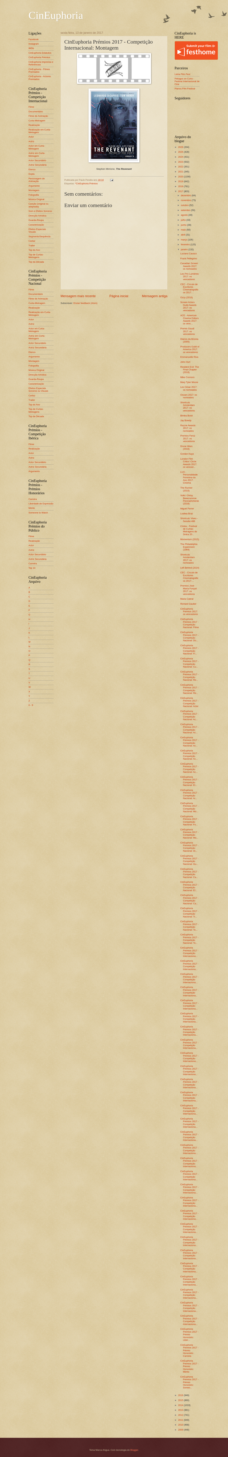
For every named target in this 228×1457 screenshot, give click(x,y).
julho (183, 220)
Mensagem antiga (154, 296)
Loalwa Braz (186, 513)
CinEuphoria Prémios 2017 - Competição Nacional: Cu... (189, 662)
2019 (181, 181)
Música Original (36, 199)
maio (183, 229)
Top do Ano (34, 250)
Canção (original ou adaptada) (38, 205)
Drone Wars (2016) (186, 447)
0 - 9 (30, 705)
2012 (181, 1415)
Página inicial (118, 296)
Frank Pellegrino (188, 258)
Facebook (33, 39)
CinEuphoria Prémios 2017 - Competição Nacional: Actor (189, 702)
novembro (186, 200)
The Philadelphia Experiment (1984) (188, 547)
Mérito (31, 508)
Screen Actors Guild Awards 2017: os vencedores (188, 306)
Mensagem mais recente (78, 296)
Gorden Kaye (187, 453)
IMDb (31, 48)
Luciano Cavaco (188, 253)
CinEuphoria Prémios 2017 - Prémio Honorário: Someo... (189, 1382)
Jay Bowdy (185, 420)
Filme (31, 107)
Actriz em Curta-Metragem (36, 154)
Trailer (31, 245)
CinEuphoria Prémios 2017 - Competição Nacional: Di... (189, 846)
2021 (181, 171)
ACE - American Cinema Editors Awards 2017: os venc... (189, 319)
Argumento (34, 185)
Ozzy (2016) (186, 297)
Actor (31, 136)
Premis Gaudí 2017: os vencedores (187, 331)
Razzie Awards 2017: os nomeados (187, 428)
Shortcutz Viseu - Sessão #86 (189, 519)
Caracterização (36, 224)
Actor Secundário (37, 160)
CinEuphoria (55, 15)
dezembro (186, 195)
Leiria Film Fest (182, 74)
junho (184, 225)
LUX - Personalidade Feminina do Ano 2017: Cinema (189, 477)
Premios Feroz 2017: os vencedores (187, 438)
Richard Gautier (188, 603)
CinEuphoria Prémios (39, 57)
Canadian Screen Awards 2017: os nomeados (189, 266)
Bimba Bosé (186, 415)
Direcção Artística (37, 215)
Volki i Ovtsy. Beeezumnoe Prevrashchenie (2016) (189, 499)
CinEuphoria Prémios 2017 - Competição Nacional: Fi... (189, 649)
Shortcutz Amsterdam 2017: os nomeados (187, 558)
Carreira (32, 499)
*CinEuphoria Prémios (86, 183)
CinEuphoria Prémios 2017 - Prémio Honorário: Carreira (189, 1350)
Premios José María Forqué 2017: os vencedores (188, 589)
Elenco (31, 169)
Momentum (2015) (189, 539)
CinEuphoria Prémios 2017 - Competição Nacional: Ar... (189, 794)
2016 (181, 1395)
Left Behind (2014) (189, 567)
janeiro (184, 249)
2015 (181, 1400)
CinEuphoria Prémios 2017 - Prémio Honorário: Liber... (189, 1334)
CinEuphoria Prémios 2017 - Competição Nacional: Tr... (189, 912)
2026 (181, 147)
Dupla (31, 174)
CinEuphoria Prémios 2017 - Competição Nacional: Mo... (189, 807)
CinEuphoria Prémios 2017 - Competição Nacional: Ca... (189, 873)
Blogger (134, 1450)
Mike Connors (187, 377)
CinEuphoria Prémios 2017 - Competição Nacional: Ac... (189, 715)
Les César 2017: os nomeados (188, 388)
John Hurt (185, 362)
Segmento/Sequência (39, 236)
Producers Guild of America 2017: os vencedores (189, 349)
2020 (181, 176)
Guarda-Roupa (36, 220)
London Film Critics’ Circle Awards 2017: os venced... (188, 462)
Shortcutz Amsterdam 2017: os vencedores (187, 406)
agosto (184, 215)
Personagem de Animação (36, 180)
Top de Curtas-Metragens (35, 256)
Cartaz (31, 241)
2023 (181, 161)
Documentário (35, 111)
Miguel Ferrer (187, 508)
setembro (186, 210)
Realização (34, 125)
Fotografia (33, 195)
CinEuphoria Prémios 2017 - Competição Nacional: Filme (189, 623)
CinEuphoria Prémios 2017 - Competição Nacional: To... (189, 925)
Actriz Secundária (37, 165)
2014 (181, 1405)
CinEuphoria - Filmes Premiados (39, 70)
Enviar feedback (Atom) (85, 303)
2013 (181, 1410)
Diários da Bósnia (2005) (189, 340)
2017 (181, 191)
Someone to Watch (38, 512)
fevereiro (185, 244)
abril (183, 234)
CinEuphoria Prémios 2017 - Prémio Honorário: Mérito (189, 1366)
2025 (181, 152)
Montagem (33, 190)
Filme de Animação (38, 116)
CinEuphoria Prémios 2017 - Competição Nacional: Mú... (189, 833)
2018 (181, 186)
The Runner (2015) (186, 489)
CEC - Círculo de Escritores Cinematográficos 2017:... (189, 288)
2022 (181, 166)
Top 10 (31, 568)
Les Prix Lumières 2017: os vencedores (189, 276)
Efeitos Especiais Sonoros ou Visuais (38, 389)
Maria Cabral (186, 599)
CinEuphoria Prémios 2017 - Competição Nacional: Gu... (189, 860)
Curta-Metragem (36, 120)
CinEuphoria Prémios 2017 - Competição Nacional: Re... (189, 675)
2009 (181, 1429)
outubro (185, 205)
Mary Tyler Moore (189, 382)
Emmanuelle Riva (189, 357)
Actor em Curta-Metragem (36, 147)
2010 (181, 1424)
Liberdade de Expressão (40, 503)
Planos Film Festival (185, 88)
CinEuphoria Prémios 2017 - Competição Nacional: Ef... (189, 886)
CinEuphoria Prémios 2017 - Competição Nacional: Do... (189, 636)
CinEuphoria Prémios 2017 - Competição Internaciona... (189, 951)
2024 (181, 157)
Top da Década (36, 262)
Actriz (31, 141)
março (184, 239)
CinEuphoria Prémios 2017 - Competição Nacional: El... (189, 781)
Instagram (33, 43)
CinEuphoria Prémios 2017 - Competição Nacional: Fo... (189, 820)
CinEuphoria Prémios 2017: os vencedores (189, 611)
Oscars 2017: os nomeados (188, 396)
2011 (181, 1420)
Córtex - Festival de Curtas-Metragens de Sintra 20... (188, 530)
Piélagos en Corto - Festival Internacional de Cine (187, 81)
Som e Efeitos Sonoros (40, 211)
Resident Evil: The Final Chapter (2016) (189, 370)
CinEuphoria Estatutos (39, 53)
